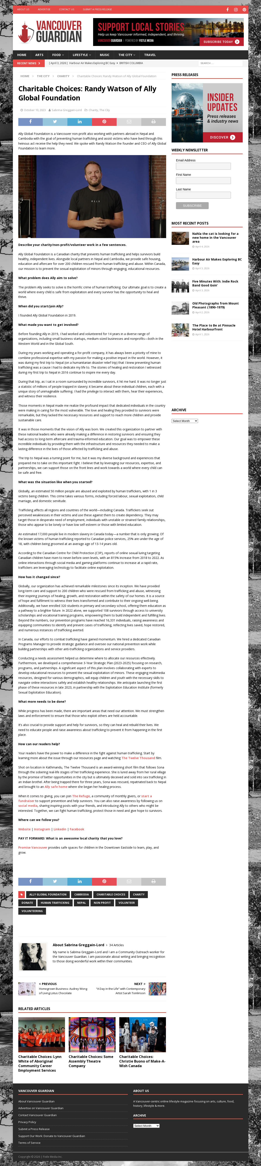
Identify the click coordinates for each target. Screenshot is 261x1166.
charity (139, 894)
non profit (102, 902)
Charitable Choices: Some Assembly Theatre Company (91, 1061)
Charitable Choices (111, 894)
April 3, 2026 (202, 267)
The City (125, 54)
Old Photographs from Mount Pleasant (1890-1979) (215, 305)
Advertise (44, 9)
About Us (23, 9)
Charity (93, 110)
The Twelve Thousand (138, 757)
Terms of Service (29, 1142)
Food (56, 54)
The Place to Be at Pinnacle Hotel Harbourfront (213, 327)
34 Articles (116, 944)
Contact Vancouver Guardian (37, 1114)
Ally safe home (56, 786)
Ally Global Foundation (48, 894)
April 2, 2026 (202, 311)
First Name (183, 174)
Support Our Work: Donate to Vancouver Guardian (51, 1135)
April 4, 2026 (202, 246)
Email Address (185, 159)
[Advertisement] (204, 373)
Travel (150, 54)
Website (24, 828)
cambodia (81, 894)
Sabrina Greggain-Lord (67, 110)
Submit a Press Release (97, 9)
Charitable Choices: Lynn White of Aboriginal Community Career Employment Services (39, 1063)
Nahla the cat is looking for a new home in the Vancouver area (215, 237)
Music (104, 54)
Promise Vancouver (32, 847)
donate (27, 902)
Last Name (183, 188)
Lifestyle (80, 54)
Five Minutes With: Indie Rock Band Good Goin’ (215, 283)
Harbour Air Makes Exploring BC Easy (217, 261)
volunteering (32, 910)
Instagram (42, 828)
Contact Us (66, 9)
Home (21, 54)
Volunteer (127, 902)
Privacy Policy (27, 1121)
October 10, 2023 (35, 110)
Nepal (81, 902)
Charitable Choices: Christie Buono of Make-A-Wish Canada (142, 1061)
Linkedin (60, 828)
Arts (39, 54)
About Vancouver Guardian (36, 1101)
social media (28, 805)
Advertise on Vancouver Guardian (40, 1108)
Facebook (77, 828)
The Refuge (81, 795)
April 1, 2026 (202, 333)
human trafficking (55, 902)
